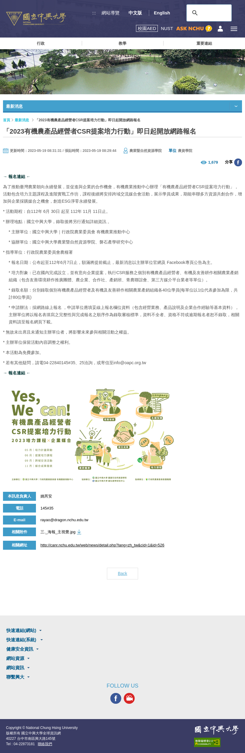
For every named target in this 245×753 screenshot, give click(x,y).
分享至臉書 (238, 162)
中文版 (135, 12)
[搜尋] (208, 13)
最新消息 (22, 120)
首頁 (6, 120)
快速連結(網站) (21, 630)
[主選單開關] (234, 28)
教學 (122, 43)
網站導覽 (111, 12)
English (162, 12)
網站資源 (15, 658)
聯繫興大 (15, 676)
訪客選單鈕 (220, 28)
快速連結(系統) (21, 639)
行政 (41, 43)
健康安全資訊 (19, 649)
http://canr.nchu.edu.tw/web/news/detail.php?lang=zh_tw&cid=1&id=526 (102, 545)
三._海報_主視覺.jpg (57, 532)
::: (94, 12)
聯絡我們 (45, 744)
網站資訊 (15, 667)
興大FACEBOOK (115, 698)
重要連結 (204, 43)
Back (122, 573)
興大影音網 (129, 698)
